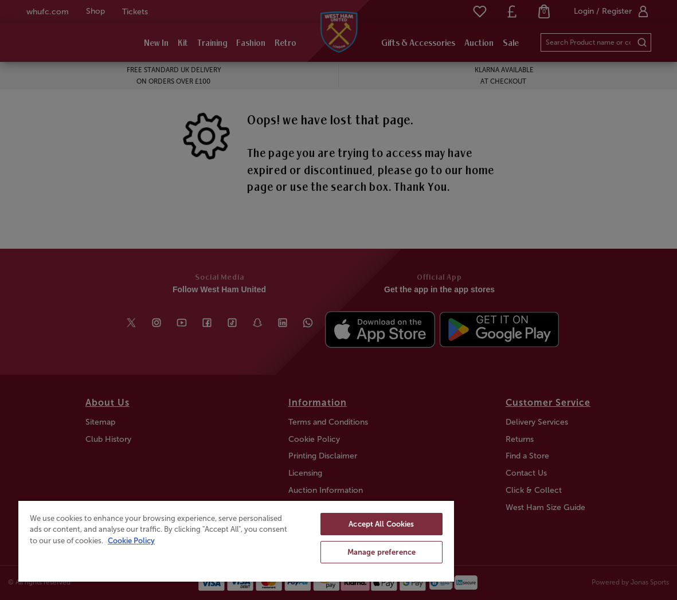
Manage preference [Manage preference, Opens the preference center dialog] (381, 552)
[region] (236, 541)
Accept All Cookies (381, 524)
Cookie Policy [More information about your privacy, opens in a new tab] (131, 540)
